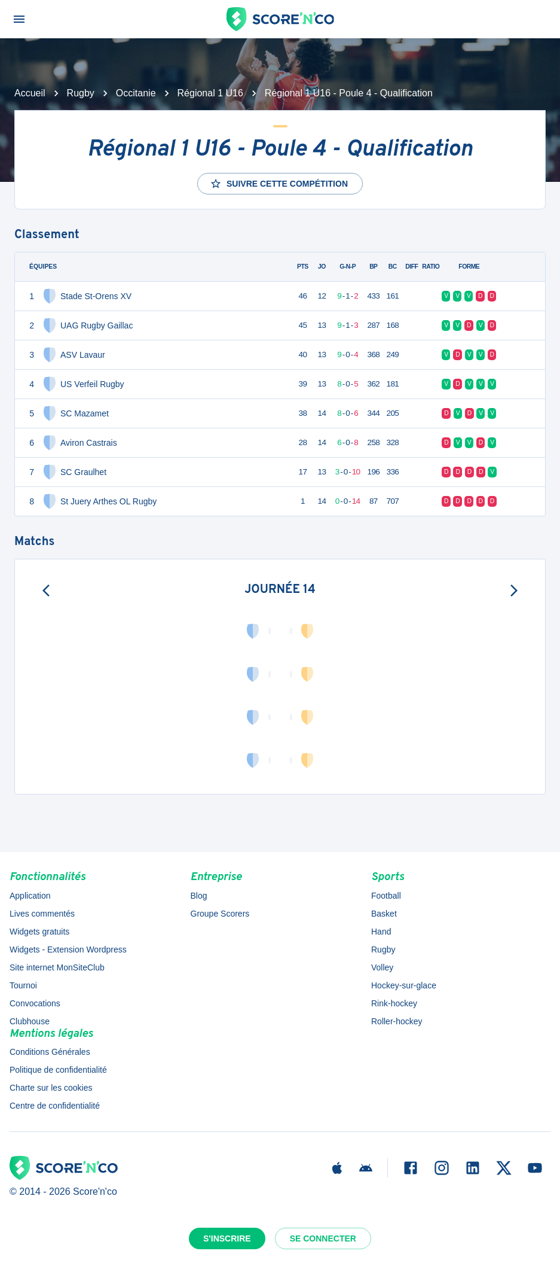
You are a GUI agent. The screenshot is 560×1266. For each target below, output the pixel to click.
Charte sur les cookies (51, 1087)
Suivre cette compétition (279, 184)
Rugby (80, 93)
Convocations (35, 1003)
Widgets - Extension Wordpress (68, 949)
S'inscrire (227, 1238)
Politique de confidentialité (58, 1070)
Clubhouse (30, 1021)
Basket (384, 913)
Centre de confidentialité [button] (55, 1105)
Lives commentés (42, 913)
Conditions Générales (50, 1052)
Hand (381, 931)
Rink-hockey (394, 1003)
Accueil (29, 93)
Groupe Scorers (220, 913)
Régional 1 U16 (210, 93)
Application (30, 895)
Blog (199, 895)
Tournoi (23, 985)
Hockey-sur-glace (403, 985)
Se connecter (323, 1238)
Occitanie (136, 93)
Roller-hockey (397, 1021)
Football (386, 895)
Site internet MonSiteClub (57, 967)
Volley (382, 967)
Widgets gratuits (39, 931)
